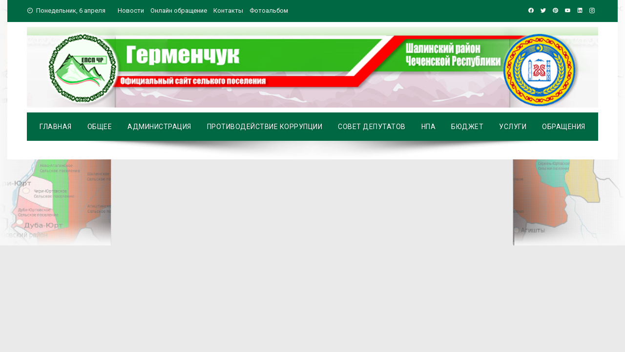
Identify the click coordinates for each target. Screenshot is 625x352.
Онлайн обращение (178, 10)
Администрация (159, 127)
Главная (56, 127)
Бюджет (467, 127)
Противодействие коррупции (265, 127)
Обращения (563, 127)
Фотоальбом (269, 10)
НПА (428, 127)
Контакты (228, 10)
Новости (131, 10)
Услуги (512, 127)
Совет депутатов (372, 127)
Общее (99, 127)
